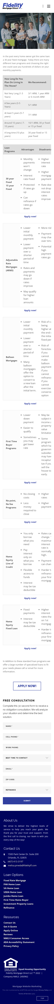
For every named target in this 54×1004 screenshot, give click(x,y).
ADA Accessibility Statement (19, 942)
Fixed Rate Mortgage (15, 880)
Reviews (8, 934)
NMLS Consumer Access (16, 938)
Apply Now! (27, 686)
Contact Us (9, 922)
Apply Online (11, 930)
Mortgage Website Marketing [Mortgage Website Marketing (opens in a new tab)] (27, 986)
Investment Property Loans (18, 903)
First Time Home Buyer (16, 900)
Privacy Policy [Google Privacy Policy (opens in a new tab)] (44, 990)
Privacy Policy (11, 946)
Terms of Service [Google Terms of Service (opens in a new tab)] (25, 994)
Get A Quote (10, 926)
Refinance (9, 907)
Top (42, 998)
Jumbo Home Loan (13, 896)
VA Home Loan (11, 888)
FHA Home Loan (12, 884)
